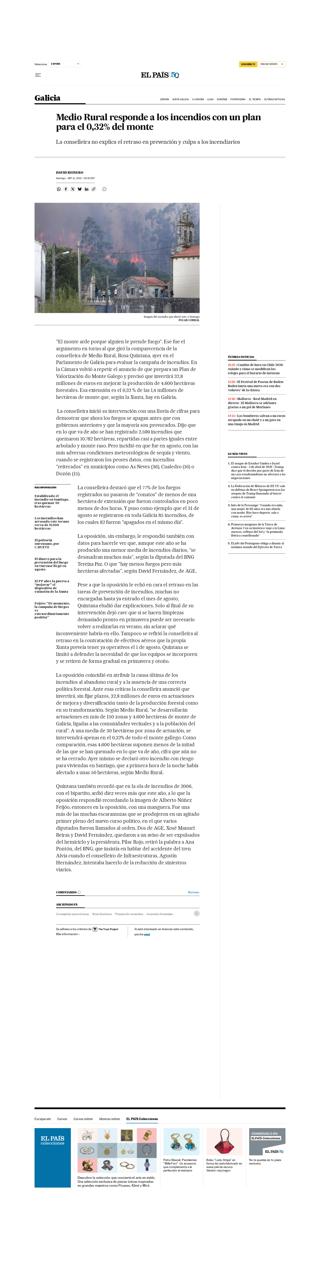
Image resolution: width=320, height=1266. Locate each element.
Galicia (48, 98)
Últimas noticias (274, 99)
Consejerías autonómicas (72, 914)
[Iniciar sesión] (272, 64)
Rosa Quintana (102, 914)
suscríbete (248, 64)
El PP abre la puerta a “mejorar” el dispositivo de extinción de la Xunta (52, 586)
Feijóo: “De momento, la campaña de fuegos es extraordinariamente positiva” (52, 610)
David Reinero (69, 172)
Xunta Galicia (180, 99)
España (164, 99)
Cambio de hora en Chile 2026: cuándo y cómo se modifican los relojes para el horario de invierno (255, 369)
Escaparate (43, 1119)
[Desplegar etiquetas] (197, 913)
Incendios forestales (160, 914)
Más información (68, 934)
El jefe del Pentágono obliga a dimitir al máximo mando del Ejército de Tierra (257, 545)
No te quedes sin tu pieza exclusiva (265, 1161)
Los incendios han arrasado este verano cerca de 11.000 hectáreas (52, 523)
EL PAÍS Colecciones (142, 1119)
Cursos (62, 1119)
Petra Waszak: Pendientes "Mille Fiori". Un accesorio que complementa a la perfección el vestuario (180, 1165)
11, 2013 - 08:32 (81, 178)
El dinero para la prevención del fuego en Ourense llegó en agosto (51, 564)
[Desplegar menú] (38, 75)
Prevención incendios (129, 914)
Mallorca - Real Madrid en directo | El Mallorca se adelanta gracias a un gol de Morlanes (252, 403)
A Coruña (198, 99)
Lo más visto (237, 453)
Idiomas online (109, 1119)
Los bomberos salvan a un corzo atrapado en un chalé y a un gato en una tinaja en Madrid (256, 420)
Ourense (222, 99)
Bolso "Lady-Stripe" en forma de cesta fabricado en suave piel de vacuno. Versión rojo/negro (224, 1165)
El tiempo (255, 99)
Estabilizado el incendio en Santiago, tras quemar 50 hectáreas (52, 501)
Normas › (194, 892)
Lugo (210, 99)
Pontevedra (237, 99)
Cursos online (83, 1119)
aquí (147, 934)
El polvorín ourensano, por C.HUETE (47, 544)
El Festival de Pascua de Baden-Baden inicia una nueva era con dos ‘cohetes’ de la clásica (256, 386)
